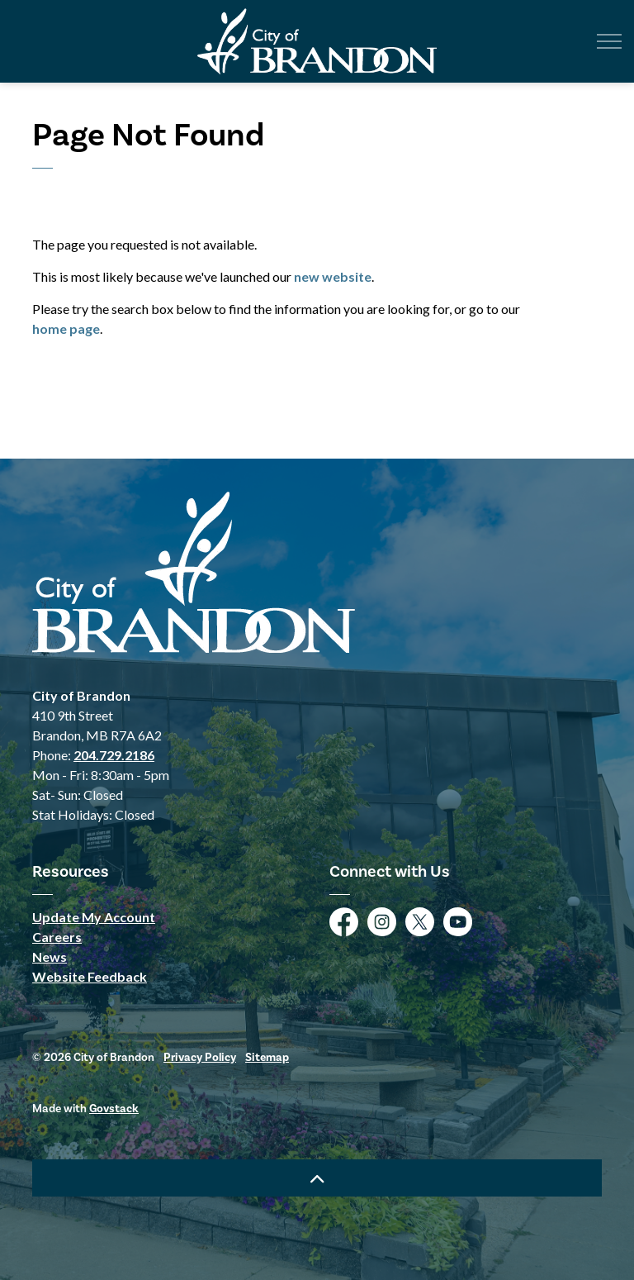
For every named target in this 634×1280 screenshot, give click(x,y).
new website (332, 276)
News (49, 956)
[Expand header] (609, 41)
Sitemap (267, 1057)
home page (66, 328)
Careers (57, 937)
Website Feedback (89, 976)
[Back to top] (317, 1178)
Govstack (114, 1109)
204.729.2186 (113, 755)
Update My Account (93, 917)
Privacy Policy (199, 1057)
